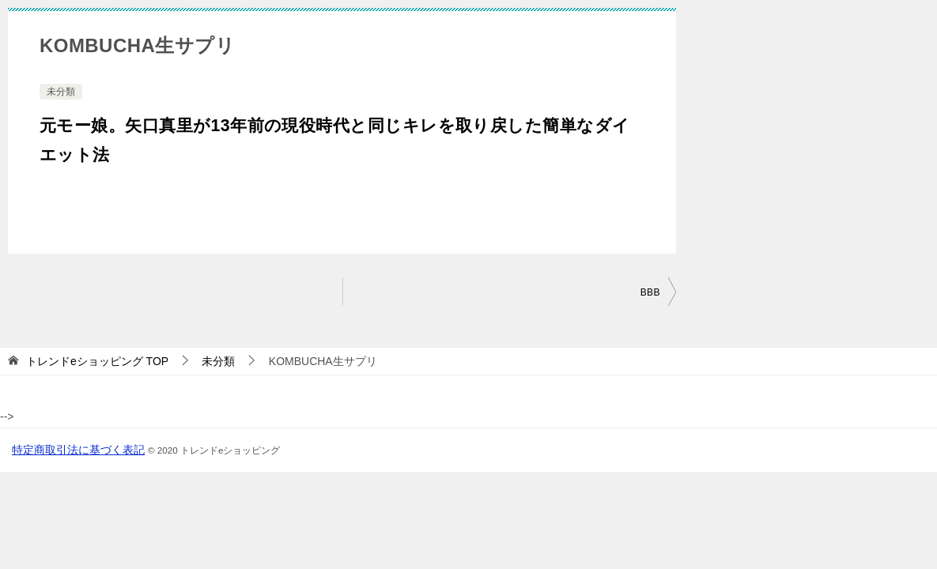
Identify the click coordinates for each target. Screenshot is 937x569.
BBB (650, 292)
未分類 (61, 91)
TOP (97, 361)
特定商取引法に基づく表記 (78, 449)
